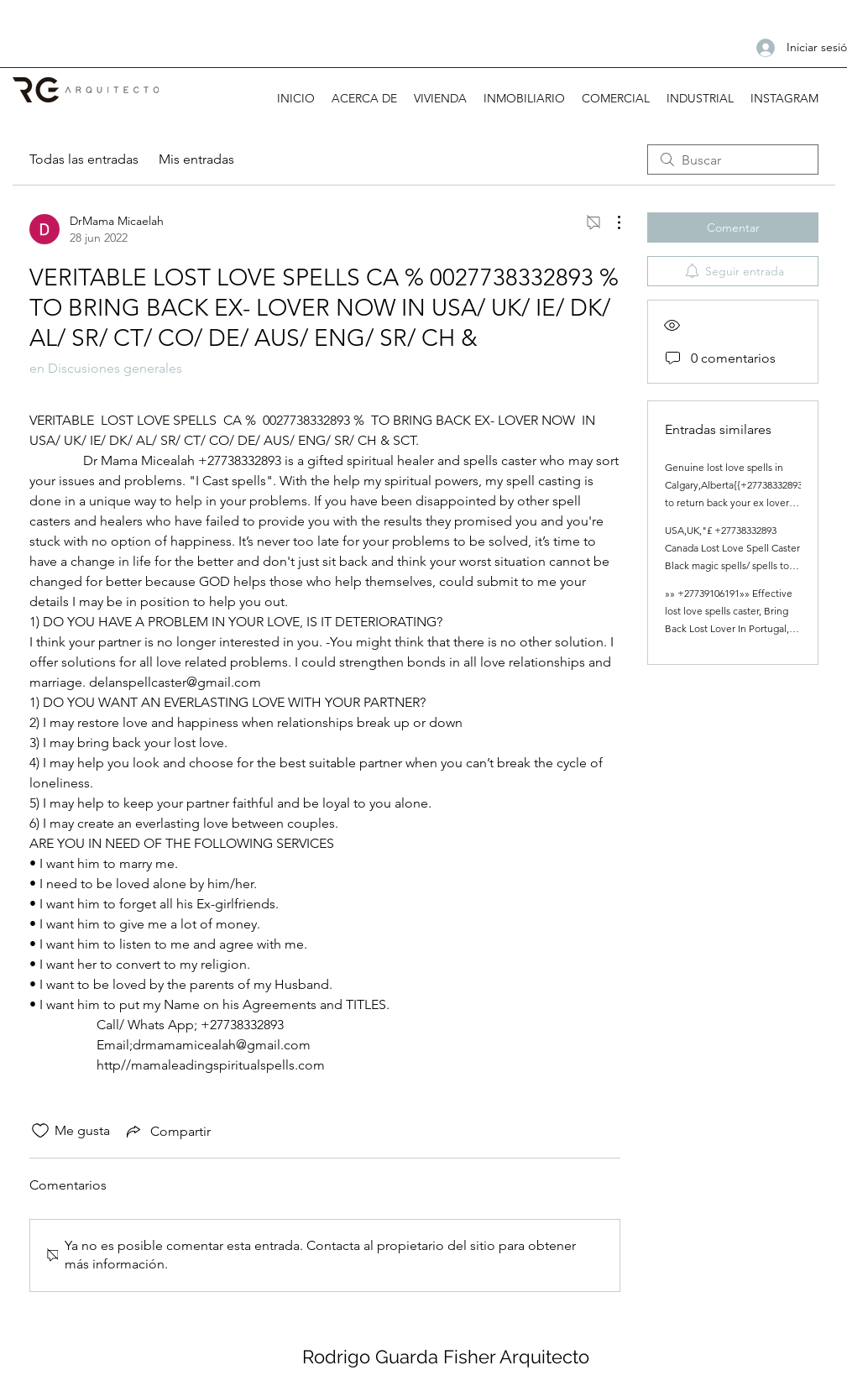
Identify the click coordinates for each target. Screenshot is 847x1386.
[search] (732, 159)
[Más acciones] (610, 222)
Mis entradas (196, 159)
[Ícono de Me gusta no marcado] (40, 1131)
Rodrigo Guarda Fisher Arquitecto (445, 1357)
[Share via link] (167, 1131)
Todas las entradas (84, 159)
